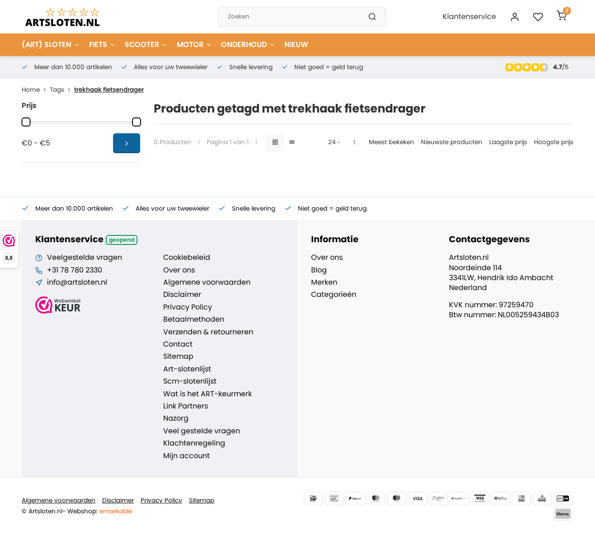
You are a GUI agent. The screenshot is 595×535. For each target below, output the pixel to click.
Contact (178, 344)
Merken (324, 282)
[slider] (25, 122)
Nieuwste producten (451, 142)
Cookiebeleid (186, 258)
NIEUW (296, 44)
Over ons (179, 270)
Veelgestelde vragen (84, 258)
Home (36, 89)
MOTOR (194, 44)
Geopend (121, 240)
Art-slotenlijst (187, 369)
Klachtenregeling (194, 443)
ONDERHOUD (248, 44)
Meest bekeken (391, 142)
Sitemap (178, 356)
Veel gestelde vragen (201, 431)
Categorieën (333, 295)
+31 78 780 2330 (74, 270)
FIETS (102, 44)
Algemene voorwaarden (206, 282)
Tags (62, 89)
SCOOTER (146, 44)
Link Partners (185, 406)
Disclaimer (182, 295)
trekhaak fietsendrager (109, 89)
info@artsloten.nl (77, 282)
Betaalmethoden (193, 319)
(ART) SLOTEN (51, 44)
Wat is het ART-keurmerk (207, 394)
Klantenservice (469, 16)
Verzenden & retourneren (208, 332)
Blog (319, 270)
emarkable (115, 511)
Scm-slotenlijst (190, 381)
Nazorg (176, 418)
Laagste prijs (508, 142)
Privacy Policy (187, 307)
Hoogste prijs (553, 142)
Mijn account (186, 456)
